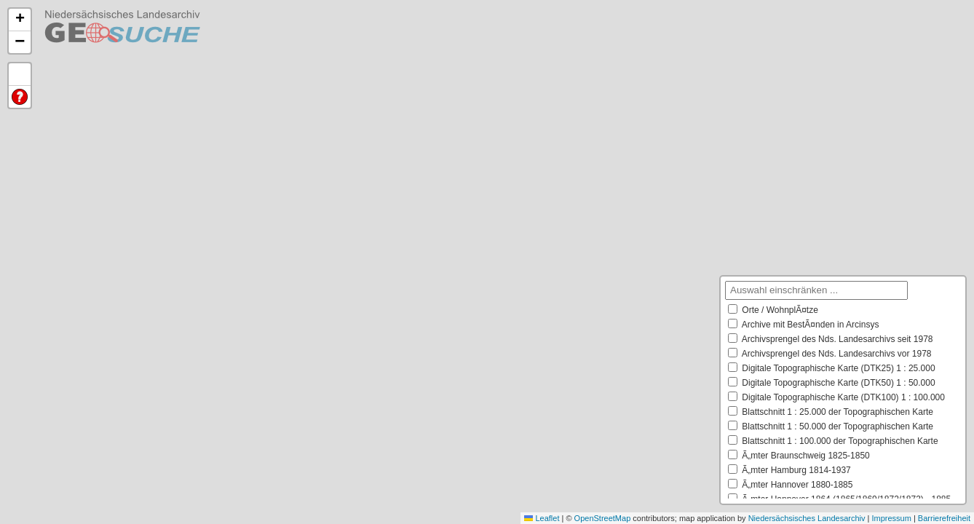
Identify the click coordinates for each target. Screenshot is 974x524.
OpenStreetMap (602, 518)
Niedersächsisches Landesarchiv (807, 518)
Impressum (891, 518)
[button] (20, 20)
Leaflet (541, 518)
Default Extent (20, 74)
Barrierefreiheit (944, 518)
